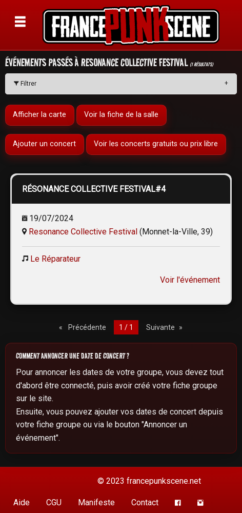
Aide (21, 502)
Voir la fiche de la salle (121, 115)
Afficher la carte (39, 115)
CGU (54, 502)
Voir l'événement (190, 280)
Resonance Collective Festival (83, 231)
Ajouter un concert (44, 144)
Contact (144, 502)
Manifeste (96, 502)
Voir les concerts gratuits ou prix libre (156, 144)
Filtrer (25, 83)
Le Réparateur (55, 259)
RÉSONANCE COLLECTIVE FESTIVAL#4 (94, 189)
